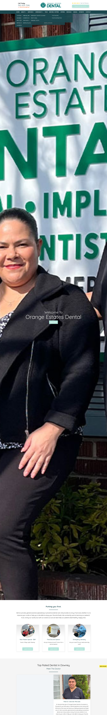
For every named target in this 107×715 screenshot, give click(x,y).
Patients (81, 12)
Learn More (53, 322)
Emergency (39, 12)
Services (30, 12)
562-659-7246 (24, 5)
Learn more (27, 649)
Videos (75, 12)
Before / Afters (54, 12)
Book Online (103, 666)
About (23, 12)
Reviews (69, 12)
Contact (88, 12)
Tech (46, 12)
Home (17, 12)
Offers (63, 12)
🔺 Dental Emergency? (23, 7)
